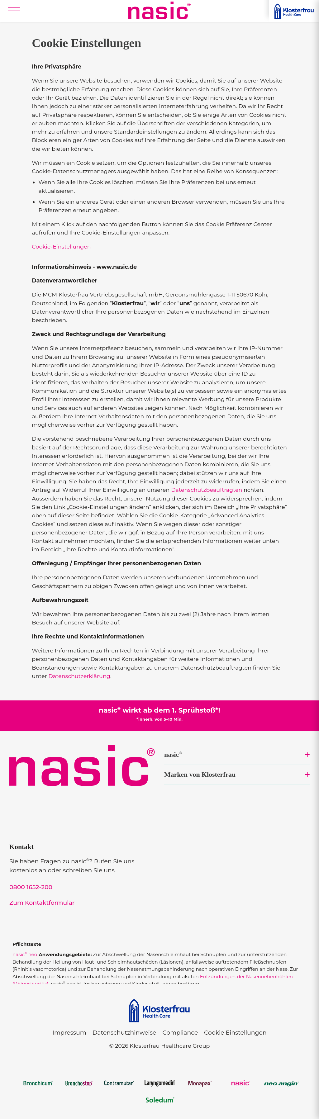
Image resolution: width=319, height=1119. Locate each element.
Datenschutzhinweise (124, 1032)
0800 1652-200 (30, 887)
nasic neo (24, 954)
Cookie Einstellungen (235, 1032)
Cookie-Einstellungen (61, 246)
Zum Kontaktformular (42, 902)
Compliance (180, 1032)
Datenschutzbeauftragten (206, 489)
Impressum (69, 1032)
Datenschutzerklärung (79, 676)
